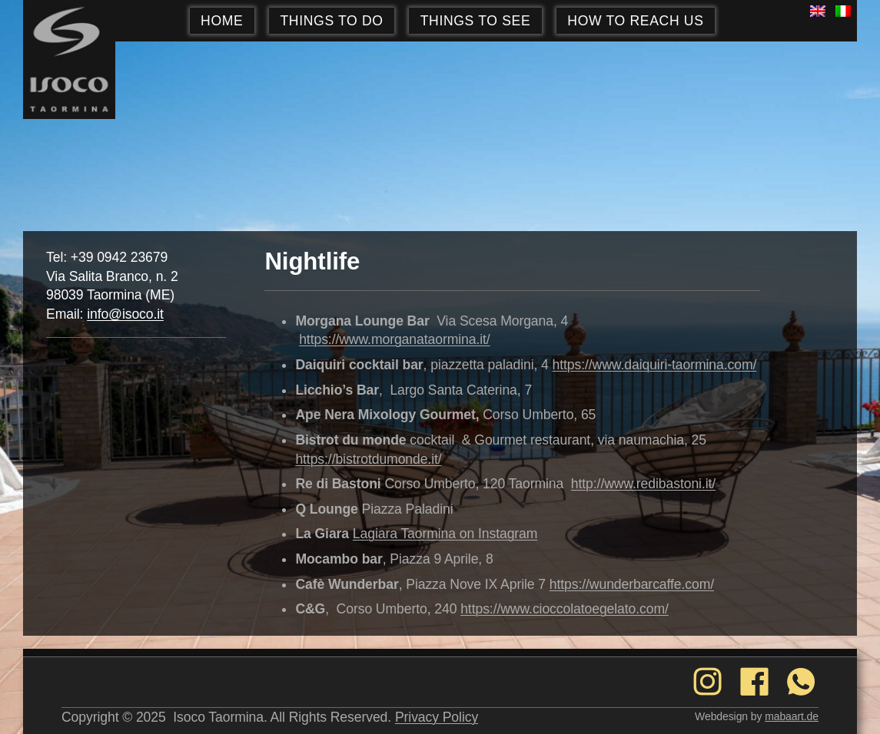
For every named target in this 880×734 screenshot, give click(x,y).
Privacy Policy (436, 717)
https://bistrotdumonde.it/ (368, 459)
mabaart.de (792, 716)
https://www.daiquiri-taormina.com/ (655, 364)
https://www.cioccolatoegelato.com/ (564, 609)
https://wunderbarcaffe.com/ (632, 584)
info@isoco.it (125, 314)
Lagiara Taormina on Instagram (445, 533)
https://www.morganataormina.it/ (394, 339)
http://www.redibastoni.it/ (643, 483)
